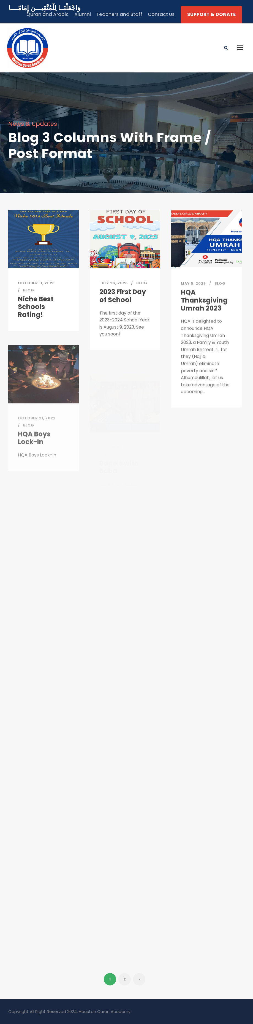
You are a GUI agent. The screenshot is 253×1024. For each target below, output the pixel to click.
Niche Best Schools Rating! (35, 306)
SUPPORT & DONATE (211, 14)
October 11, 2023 (36, 283)
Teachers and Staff (119, 14)
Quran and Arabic (47, 14)
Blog (28, 290)
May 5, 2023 (193, 289)
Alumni (82, 14)
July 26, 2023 (113, 284)
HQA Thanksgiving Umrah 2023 (204, 306)
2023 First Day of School (122, 296)
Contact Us (161, 14)
